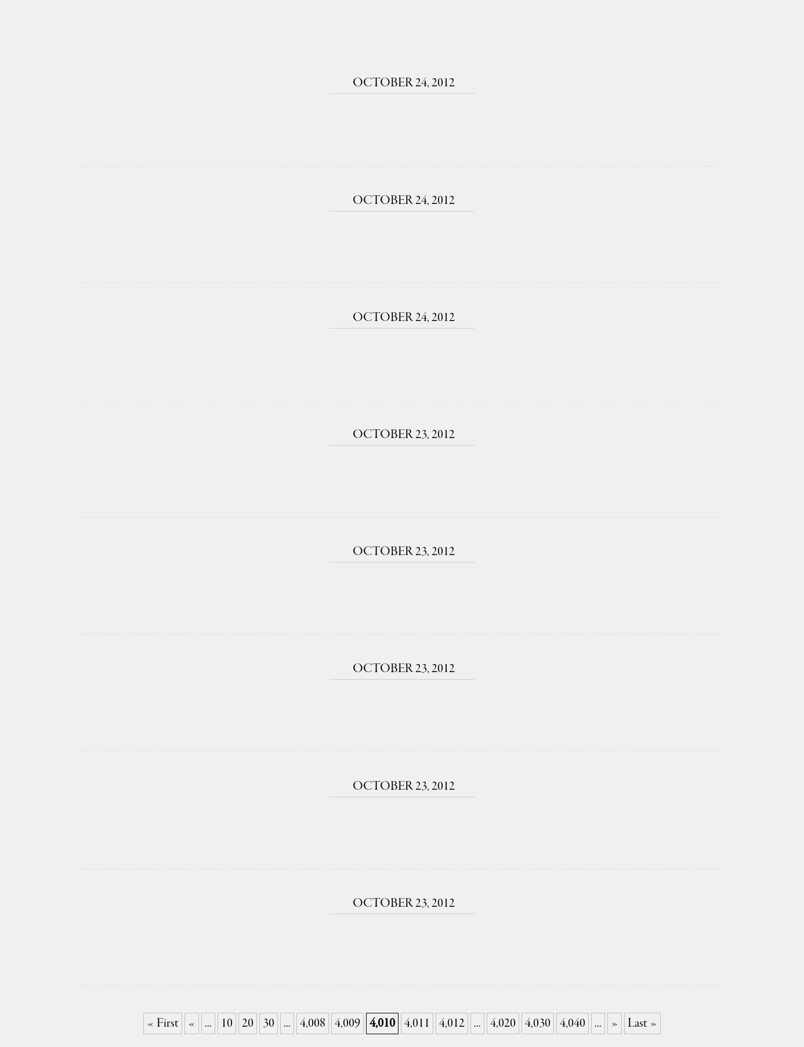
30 (268, 1023)
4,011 (417, 1023)
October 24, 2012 (402, 83)
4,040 (572, 1023)
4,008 (312, 1023)
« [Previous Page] (191, 1023)
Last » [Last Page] (642, 1023)
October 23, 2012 (402, 434)
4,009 (347, 1023)
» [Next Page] (614, 1023)
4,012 (452, 1023)
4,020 (503, 1023)
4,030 (538, 1023)
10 (227, 1023)
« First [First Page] (163, 1023)
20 (247, 1023)
